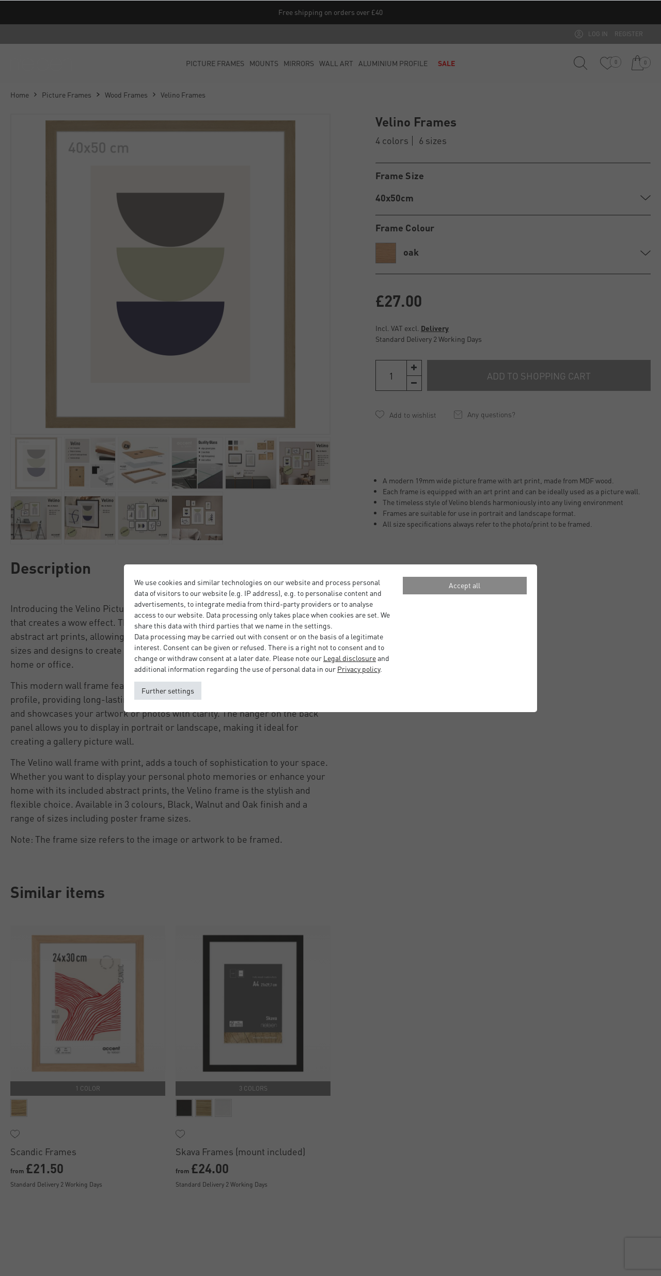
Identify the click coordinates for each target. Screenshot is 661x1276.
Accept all (464, 585)
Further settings (167, 690)
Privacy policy (358, 668)
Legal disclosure (349, 658)
